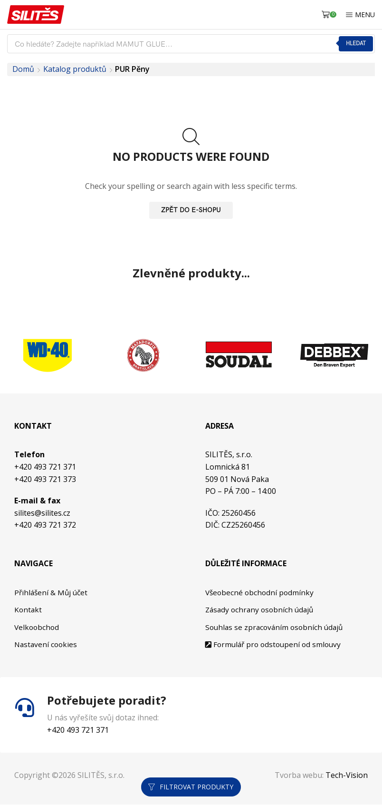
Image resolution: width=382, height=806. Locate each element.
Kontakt (28, 610)
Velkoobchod (36, 628)
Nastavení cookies (46, 645)
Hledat (355, 43)
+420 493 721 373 (45, 479)
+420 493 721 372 (45, 525)
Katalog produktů (74, 69)
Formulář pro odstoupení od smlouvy (274, 645)
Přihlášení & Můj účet (52, 592)
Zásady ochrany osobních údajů (260, 610)
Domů (23, 69)
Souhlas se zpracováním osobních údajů (275, 628)
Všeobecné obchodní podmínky (260, 592)
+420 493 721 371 (45, 467)
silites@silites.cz (42, 513)
